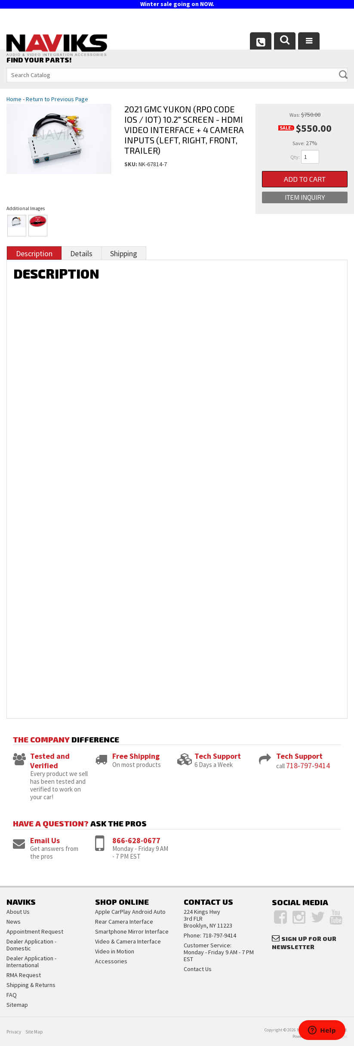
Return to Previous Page (57, 99)
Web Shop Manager (330, 1036)
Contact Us (198, 969)
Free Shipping (136, 756)
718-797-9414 (308, 765)
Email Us (45, 840)
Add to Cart (305, 179)
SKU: (131, 164)
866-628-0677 (136, 840)
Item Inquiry (305, 197)
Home (14, 99)
